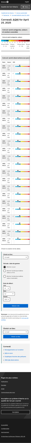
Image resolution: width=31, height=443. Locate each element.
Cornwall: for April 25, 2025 (20, 15)
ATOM (2, 389)
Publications (4, 381)
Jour (4, 285)
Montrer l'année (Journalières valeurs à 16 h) (15, 271)
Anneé (5, 296)
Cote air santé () (21, 13)
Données (3, 385)
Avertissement (5, 432)
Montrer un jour (11, 267)
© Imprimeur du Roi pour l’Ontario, (13, 436)
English (27, 2)
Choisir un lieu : (8, 254)
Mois (4, 291)
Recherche (6, 15)
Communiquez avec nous (8, 392)
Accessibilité (4, 425)
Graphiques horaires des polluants (15, 356)
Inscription (15, 412)
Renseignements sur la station (14, 350)
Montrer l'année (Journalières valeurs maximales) (15, 277)
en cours (9, 353)
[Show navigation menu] (25, 7)
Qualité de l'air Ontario (9, 7)
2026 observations (12, 360)
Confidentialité (5, 428)
